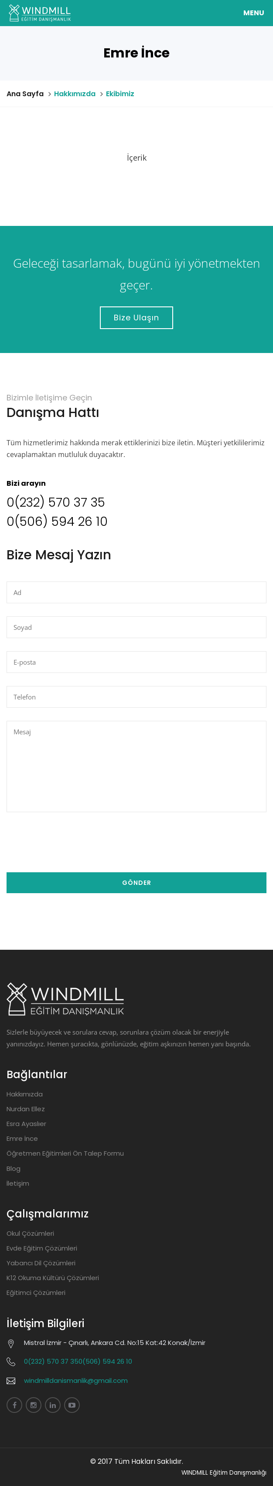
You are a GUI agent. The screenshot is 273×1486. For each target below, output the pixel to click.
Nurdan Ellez (26, 1108)
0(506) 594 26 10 (57, 521)
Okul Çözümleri (30, 1233)
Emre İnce (22, 1138)
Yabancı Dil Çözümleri (41, 1262)
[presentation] (73, 842)
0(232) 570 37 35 (56, 502)
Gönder (136, 882)
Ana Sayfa (25, 94)
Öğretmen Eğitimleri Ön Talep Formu (65, 1153)
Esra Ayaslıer (26, 1123)
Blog (13, 1168)
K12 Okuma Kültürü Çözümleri (53, 1277)
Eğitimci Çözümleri (36, 1292)
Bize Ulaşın (136, 317)
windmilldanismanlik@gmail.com (76, 1380)
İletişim (18, 1183)
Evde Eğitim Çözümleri (42, 1248)
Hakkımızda (25, 1094)
